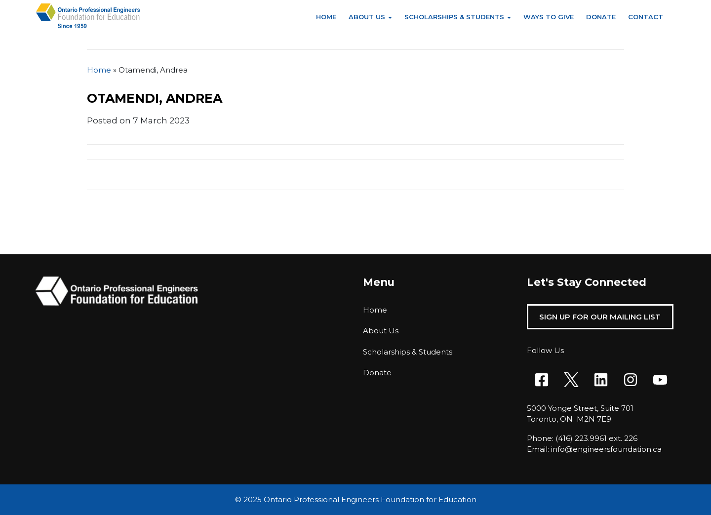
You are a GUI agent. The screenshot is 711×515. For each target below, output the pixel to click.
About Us (367, 17)
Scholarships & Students (454, 17)
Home (326, 17)
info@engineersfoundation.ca (606, 449)
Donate (601, 17)
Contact (645, 17)
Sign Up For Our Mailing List (600, 316)
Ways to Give (548, 17)
